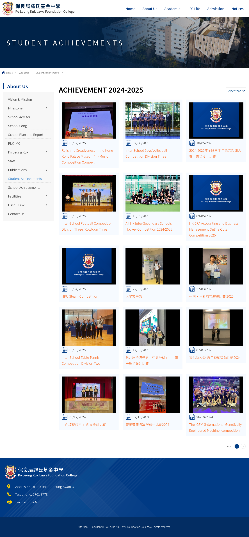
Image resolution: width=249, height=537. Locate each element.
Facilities (14, 196)
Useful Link (16, 205)
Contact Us (16, 213)
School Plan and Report (25, 134)
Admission (215, 8)
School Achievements (24, 187)
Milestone (15, 108)
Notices (238, 8)
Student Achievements (47, 72)
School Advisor (19, 116)
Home (130, 8)
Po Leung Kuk (18, 152)
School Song (17, 125)
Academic (172, 8)
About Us (149, 8)
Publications (17, 169)
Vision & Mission (20, 99)
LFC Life (194, 8)
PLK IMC (14, 143)
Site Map (83, 527)
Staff (11, 161)
